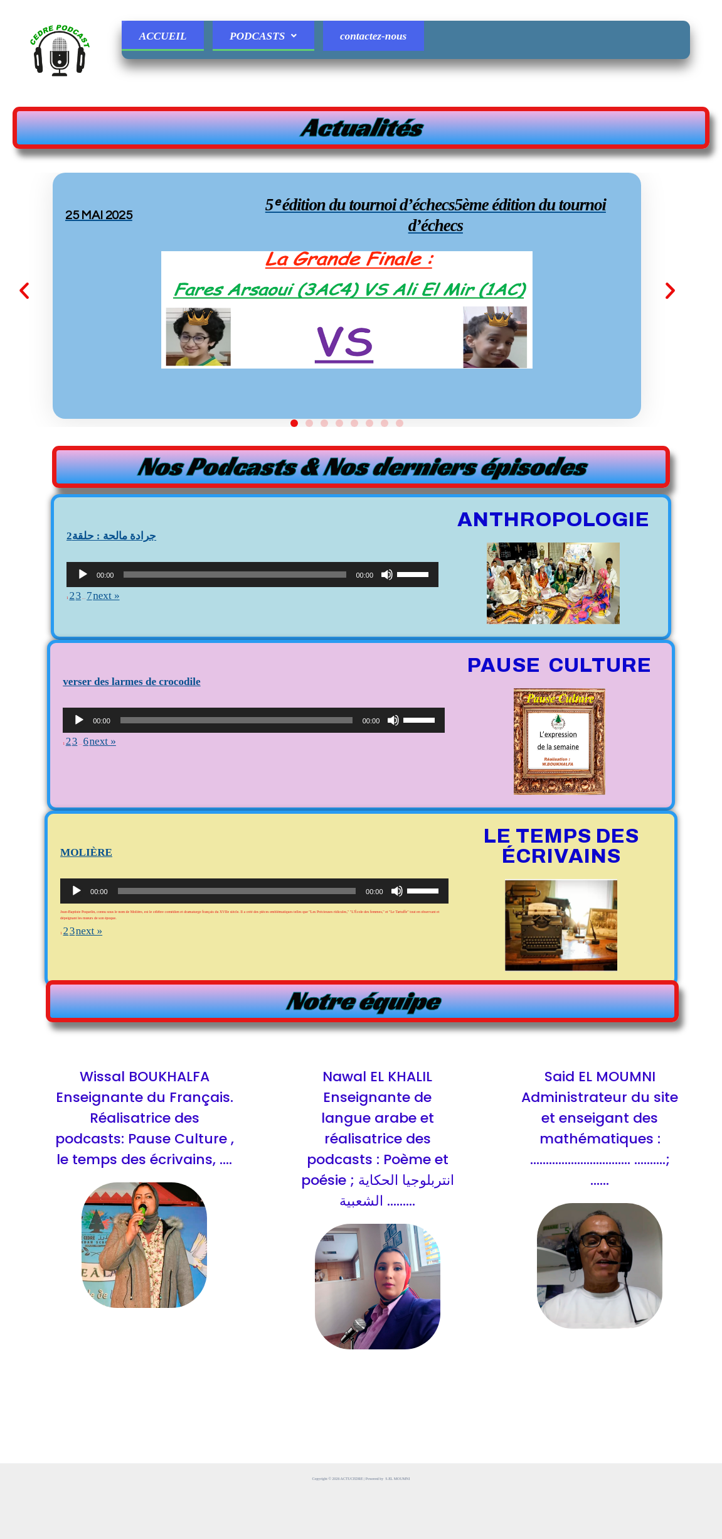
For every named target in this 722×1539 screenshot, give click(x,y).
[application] (252, 678)
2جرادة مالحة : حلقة (144, 634)
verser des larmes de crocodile (183, 779)
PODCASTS (282, 40)
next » (128, 700)
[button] (81, 341)
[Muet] (387, 678)
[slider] (235, 679)
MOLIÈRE (105, 950)
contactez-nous (406, 40)
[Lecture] (83, 678)
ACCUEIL (168, 40)
